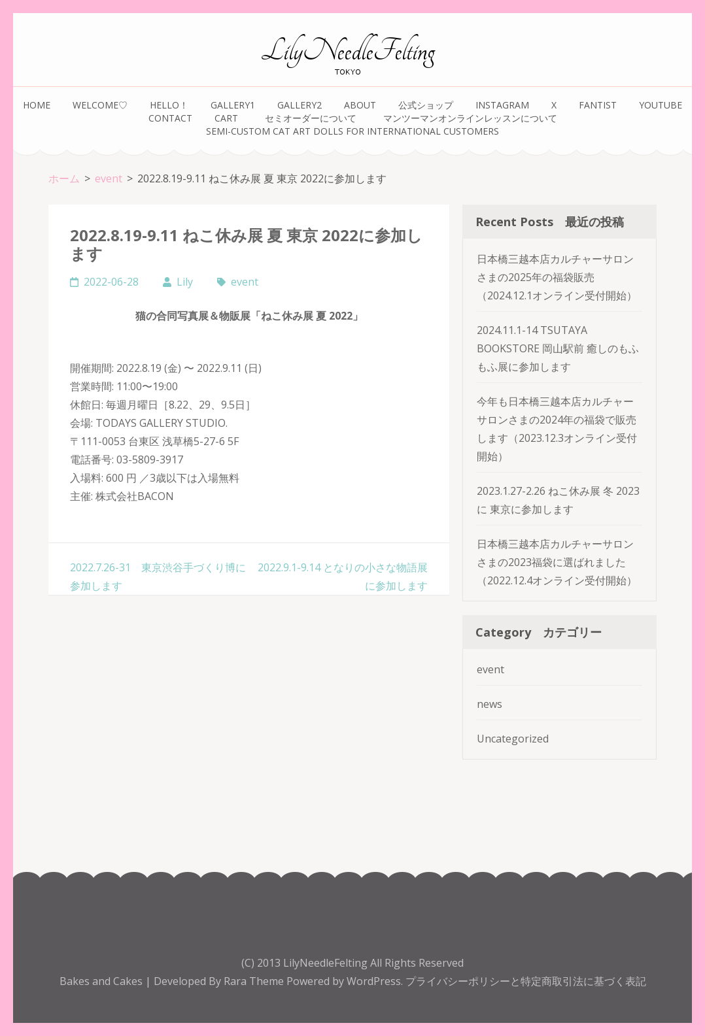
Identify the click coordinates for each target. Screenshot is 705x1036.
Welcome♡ (100, 105)
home (36, 105)
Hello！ (169, 105)
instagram (502, 105)
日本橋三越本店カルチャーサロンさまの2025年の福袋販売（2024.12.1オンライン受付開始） (557, 277)
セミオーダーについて (313, 118)
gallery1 (233, 105)
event (244, 282)
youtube (660, 105)
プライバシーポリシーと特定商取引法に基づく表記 (525, 981)
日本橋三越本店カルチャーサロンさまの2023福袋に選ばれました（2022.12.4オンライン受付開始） (557, 562)
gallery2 (299, 105)
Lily (185, 282)
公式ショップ (425, 105)
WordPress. (375, 981)
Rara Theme (255, 981)
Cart (226, 118)
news (489, 704)
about (360, 105)
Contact (170, 118)
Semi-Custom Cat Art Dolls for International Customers (352, 131)
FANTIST (598, 105)
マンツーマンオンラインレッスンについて (470, 118)
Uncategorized (513, 738)
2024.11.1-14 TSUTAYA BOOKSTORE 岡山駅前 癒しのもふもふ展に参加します (558, 348)
